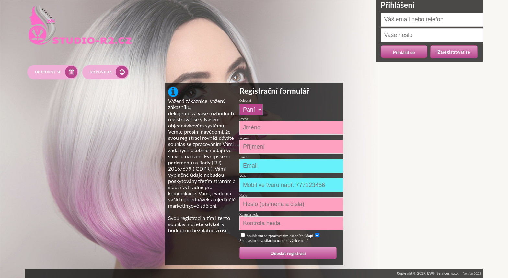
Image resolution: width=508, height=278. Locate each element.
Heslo (243, 195)
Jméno (243, 119)
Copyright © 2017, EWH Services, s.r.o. (428, 273)
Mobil (243, 176)
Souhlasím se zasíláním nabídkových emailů (273, 240)
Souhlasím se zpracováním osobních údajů (280, 236)
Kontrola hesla (249, 214)
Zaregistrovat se (454, 51)
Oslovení (245, 100)
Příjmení (244, 138)
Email (243, 157)
